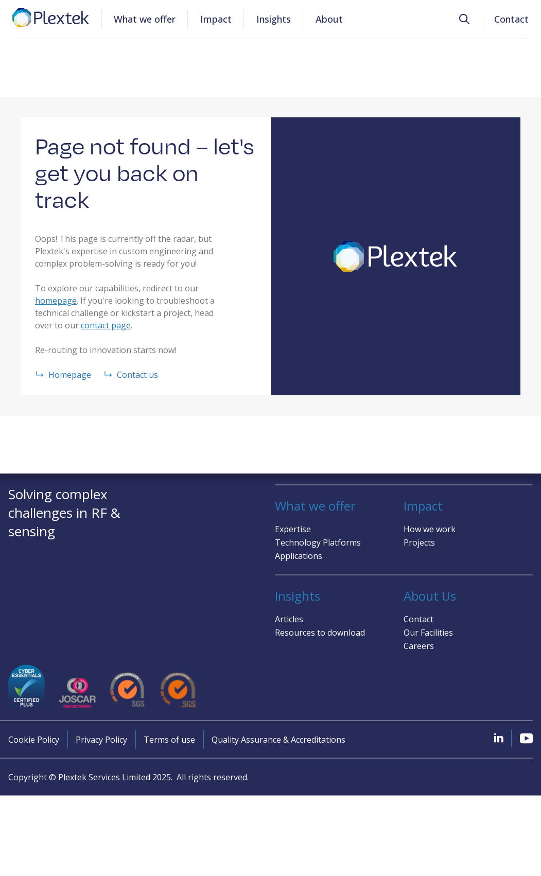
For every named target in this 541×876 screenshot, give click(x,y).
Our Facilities (428, 632)
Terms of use (169, 739)
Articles (289, 618)
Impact (216, 19)
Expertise (293, 528)
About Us (430, 595)
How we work (430, 528)
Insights (273, 19)
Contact (511, 19)
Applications (298, 555)
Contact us (130, 375)
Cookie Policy (33, 739)
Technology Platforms (318, 542)
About (329, 19)
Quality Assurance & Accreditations (278, 739)
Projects (419, 542)
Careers (419, 645)
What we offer (145, 19)
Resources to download (320, 632)
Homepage (63, 375)
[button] (464, 19)
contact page (106, 325)
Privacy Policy (101, 739)
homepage (56, 300)
